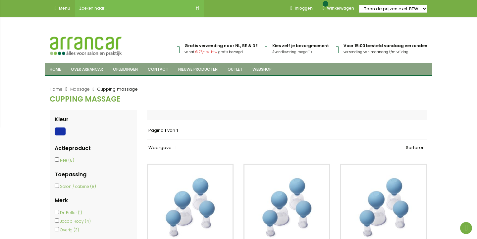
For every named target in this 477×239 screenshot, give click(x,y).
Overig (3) (69, 230)
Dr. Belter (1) (71, 212)
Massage (80, 89)
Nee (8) (67, 160)
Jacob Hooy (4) (75, 221)
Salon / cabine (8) (78, 186)
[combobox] (133, 8)
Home (56, 89)
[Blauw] (61, 135)
